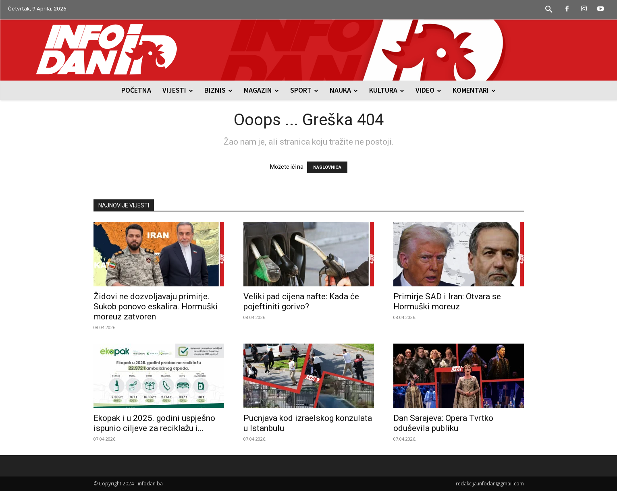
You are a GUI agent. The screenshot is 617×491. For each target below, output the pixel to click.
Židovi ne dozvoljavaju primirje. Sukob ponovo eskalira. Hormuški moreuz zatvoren (155, 306)
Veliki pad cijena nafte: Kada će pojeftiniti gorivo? (301, 301)
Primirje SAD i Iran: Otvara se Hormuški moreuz (447, 301)
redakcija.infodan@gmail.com (490, 483)
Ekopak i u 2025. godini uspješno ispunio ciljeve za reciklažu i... (154, 423)
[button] (549, 9)
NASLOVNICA (327, 167)
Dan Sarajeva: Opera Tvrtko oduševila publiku (443, 423)
